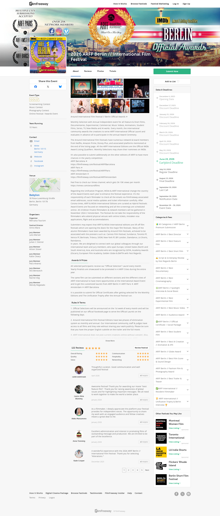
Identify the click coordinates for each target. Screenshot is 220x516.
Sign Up (186, 3)
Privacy (42, 497)
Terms (32, 497)
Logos (52, 497)
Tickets (112, 71)
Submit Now (172, 71)
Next (147, 470)
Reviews (88, 71)
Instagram (39, 165)
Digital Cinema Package (57, 493)
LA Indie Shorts (177, 450)
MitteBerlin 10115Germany (40, 148)
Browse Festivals (139, 3)
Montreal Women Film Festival (176, 424)
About (76, 71)
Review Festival (141, 348)
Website (38, 156)
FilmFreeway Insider (115, 493)
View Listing (174, 428)
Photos (100, 71)
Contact (138, 493)
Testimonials (96, 493)
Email (36, 141)
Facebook (38, 161)
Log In (176, 3)
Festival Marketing (160, 3)
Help (129, 493)
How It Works (120, 3)
